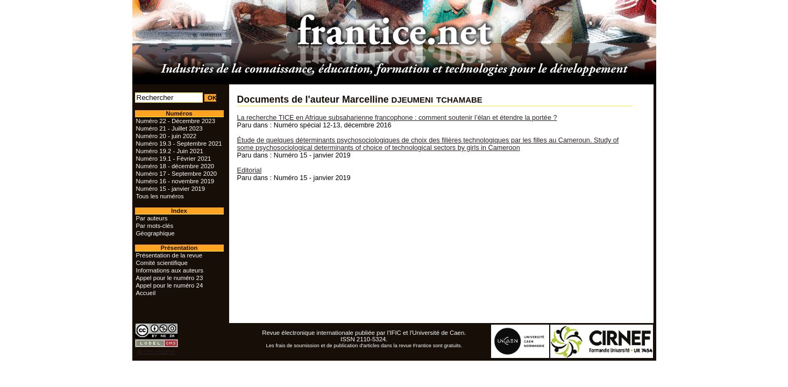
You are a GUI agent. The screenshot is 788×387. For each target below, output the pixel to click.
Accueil (146, 293)
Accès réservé (156, 351)
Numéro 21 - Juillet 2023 (169, 128)
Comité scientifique (162, 263)
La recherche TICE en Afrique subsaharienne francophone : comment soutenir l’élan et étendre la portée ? (397, 117)
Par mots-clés (155, 226)
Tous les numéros (160, 196)
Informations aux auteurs (169, 270)
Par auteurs (152, 218)
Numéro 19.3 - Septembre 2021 (179, 143)
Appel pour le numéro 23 (169, 278)
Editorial (249, 170)
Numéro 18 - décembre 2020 (175, 166)
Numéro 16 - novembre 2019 (175, 181)
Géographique (155, 233)
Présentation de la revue (169, 255)
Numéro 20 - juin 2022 (166, 136)
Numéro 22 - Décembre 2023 (176, 121)
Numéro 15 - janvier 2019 (170, 188)
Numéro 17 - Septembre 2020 (176, 173)
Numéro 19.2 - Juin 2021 (169, 151)
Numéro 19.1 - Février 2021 (173, 158)
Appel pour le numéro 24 (169, 285)
